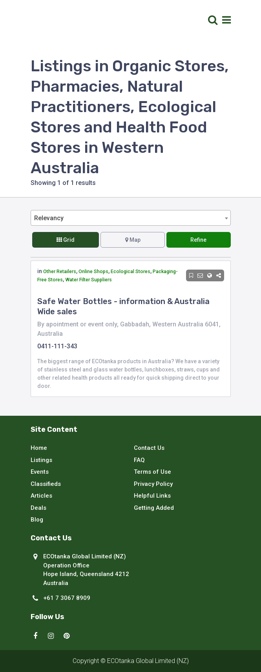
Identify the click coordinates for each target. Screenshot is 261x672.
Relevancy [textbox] (49, 218)
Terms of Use (152, 471)
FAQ (139, 460)
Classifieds (46, 483)
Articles (41, 495)
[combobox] (131, 218)
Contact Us (149, 447)
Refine (198, 240)
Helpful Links (152, 495)
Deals (38, 507)
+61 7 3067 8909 (66, 597)
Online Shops (93, 271)
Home (39, 447)
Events (40, 471)
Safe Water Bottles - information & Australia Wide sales (123, 306)
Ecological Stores (130, 271)
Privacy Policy (153, 483)
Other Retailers (59, 271)
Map (133, 240)
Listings (41, 460)
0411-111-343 (57, 346)
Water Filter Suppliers (88, 280)
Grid (66, 240)
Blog (37, 519)
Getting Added (154, 507)
